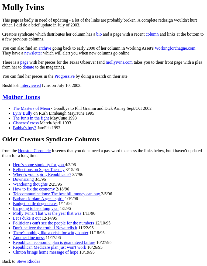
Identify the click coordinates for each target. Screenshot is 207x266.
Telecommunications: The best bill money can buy (57, 194)
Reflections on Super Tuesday (39, 169)
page (24, 62)
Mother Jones (21, 96)
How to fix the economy (34, 189)
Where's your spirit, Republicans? (42, 174)
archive (45, 48)
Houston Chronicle (34, 150)
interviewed (30, 85)
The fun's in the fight (31, 118)
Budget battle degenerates (35, 203)
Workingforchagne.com (175, 48)
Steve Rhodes (28, 261)
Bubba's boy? (24, 127)
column (152, 34)
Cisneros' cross (26, 123)
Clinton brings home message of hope (45, 252)
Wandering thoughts (30, 184)
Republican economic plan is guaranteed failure (54, 242)
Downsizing (23, 179)
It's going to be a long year (36, 208)
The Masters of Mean (31, 108)
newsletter (33, 53)
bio (99, 34)
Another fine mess (28, 237)
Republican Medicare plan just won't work (49, 247)
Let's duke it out (27, 218)
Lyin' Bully (22, 113)
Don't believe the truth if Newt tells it (45, 228)
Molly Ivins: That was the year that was (47, 213)
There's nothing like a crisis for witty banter (50, 232)
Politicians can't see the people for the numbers (53, 223)
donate (28, 67)
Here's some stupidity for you (39, 164)
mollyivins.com (119, 62)
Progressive (64, 76)
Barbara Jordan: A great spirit (38, 198)
